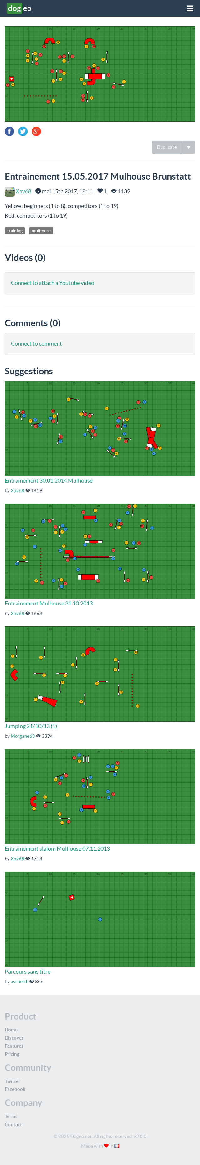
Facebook (15, 1089)
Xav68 (18, 191)
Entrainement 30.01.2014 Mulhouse (49, 480)
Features (14, 1046)
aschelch (19, 981)
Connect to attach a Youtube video (52, 283)
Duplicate (167, 147)
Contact (13, 1124)
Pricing (12, 1054)
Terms (11, 1116)
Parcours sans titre (27, 971)
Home (11, 1029)
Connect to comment (36, 343)
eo (19, 8)
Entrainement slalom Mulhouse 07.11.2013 (57, 848)
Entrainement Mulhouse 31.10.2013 (49, 603)
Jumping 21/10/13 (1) (31, 726)
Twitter (12, 1081)
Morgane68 (23, 736)
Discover (14, 1038)
